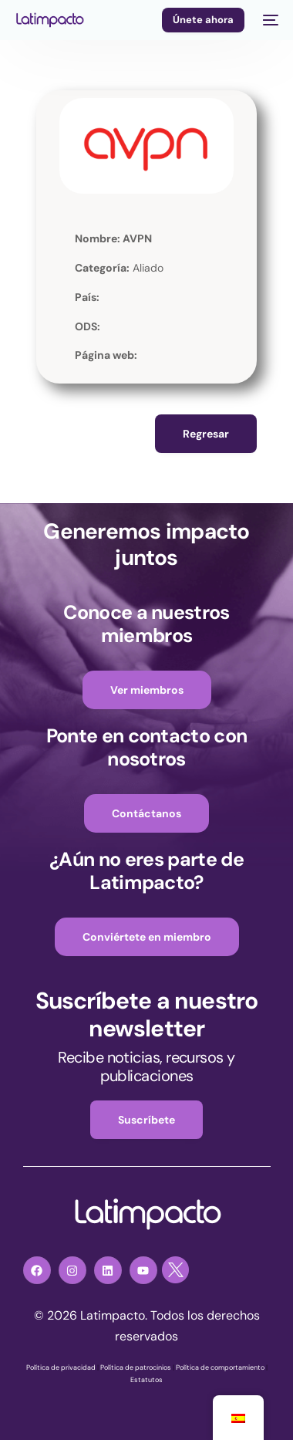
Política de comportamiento (220, 1367)
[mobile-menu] (269, 20)
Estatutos (146, 1379)
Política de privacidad (61, 1367)
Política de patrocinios (135, 1367)
